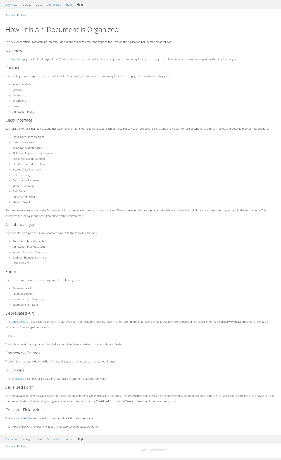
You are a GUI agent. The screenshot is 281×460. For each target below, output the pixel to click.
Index (68, 4)
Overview (11, 4)
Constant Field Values (24, 418)
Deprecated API (20, 321)
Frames (10, 15)
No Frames (23, 15)
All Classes (17, 378)
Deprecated (53, 4)
